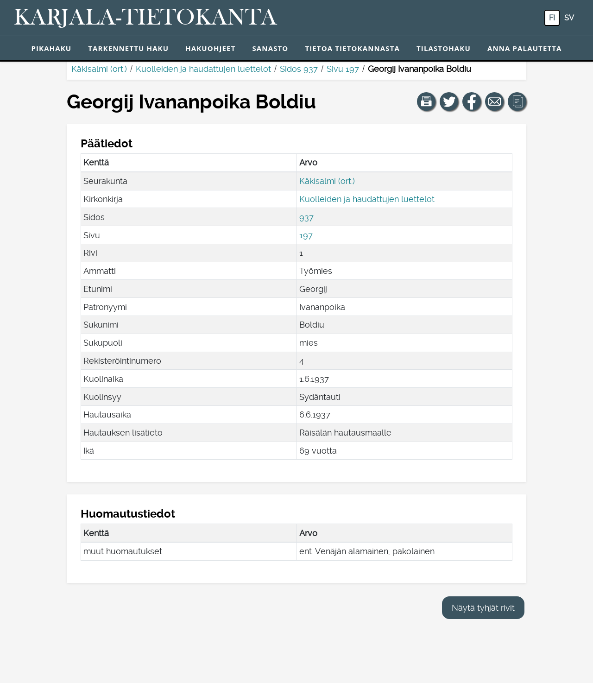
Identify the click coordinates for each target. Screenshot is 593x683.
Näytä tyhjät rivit (483, 608)
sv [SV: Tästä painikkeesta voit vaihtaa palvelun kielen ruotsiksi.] (569, 17)
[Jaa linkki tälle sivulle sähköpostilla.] (494, 101)
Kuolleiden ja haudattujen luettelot (203, 69)
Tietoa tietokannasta (352, 48)
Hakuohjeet (210, 48)
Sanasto (270, 48)
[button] (426, 101)
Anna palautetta (524, 48)
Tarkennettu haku (128, 48)
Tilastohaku (443, 48)
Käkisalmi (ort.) (99, 69)
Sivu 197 (343, 69)
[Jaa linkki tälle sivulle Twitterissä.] (449, 101)
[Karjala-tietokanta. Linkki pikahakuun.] (145, 18)
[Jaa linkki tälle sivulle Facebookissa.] (471, 101)
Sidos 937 (299, 69)
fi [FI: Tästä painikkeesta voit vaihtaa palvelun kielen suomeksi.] (552, 17)
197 (306, 235)
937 (306, 217)
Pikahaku (51, 48)
